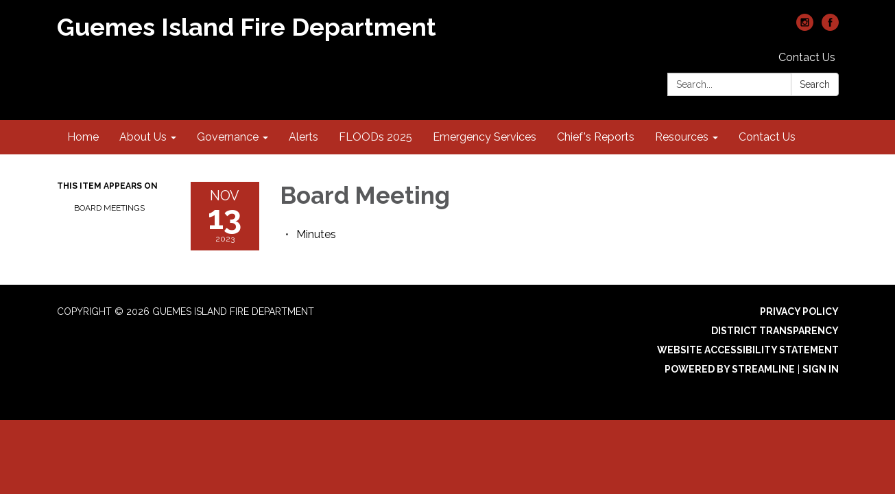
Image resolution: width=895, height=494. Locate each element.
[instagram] (804, 27)
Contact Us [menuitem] (767, 136)
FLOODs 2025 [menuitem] (375, 136)
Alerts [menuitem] (303, 136)
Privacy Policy (799, 311)
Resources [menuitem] (681, 136)
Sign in (820, 369)
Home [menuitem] (83, 136)
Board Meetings (109, 208)
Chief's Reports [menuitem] (595, 136)
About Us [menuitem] (143, 136)
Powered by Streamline (730, 369)
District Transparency (775, 330)
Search (815, 84)
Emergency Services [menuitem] (484, 136)
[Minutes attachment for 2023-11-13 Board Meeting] (316, 234)
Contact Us (806, 57)
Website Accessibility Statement (748, 349)
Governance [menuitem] (228, 136)
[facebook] (830, 27)
